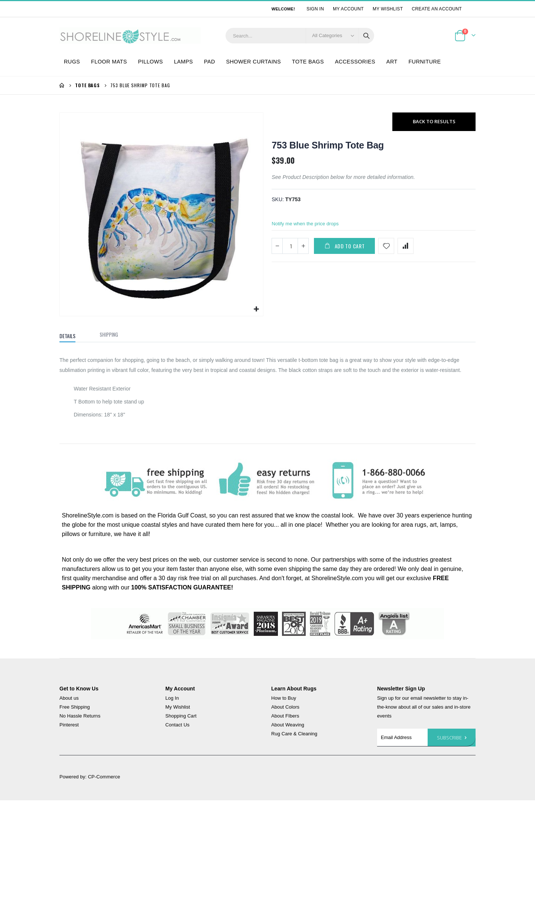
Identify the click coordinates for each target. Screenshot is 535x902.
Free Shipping (74, 708)
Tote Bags (87, 85)
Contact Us (177, 726)
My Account (348, 9)
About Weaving (287, 726)
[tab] (73, 336)
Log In (172, 699)
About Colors (285, 708)
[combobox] (300, 35)
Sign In (315, 9)
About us (69, 699)
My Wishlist (388, 9)
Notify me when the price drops (307, 226)
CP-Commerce (104, 778)
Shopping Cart (181, 717)
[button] (256, 310)
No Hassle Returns (79, 717)
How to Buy (283, 699)
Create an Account (437, 9)
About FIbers (285, 717)
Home (62, 85)
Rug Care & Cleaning (294, 735)
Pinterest (69, 726)
